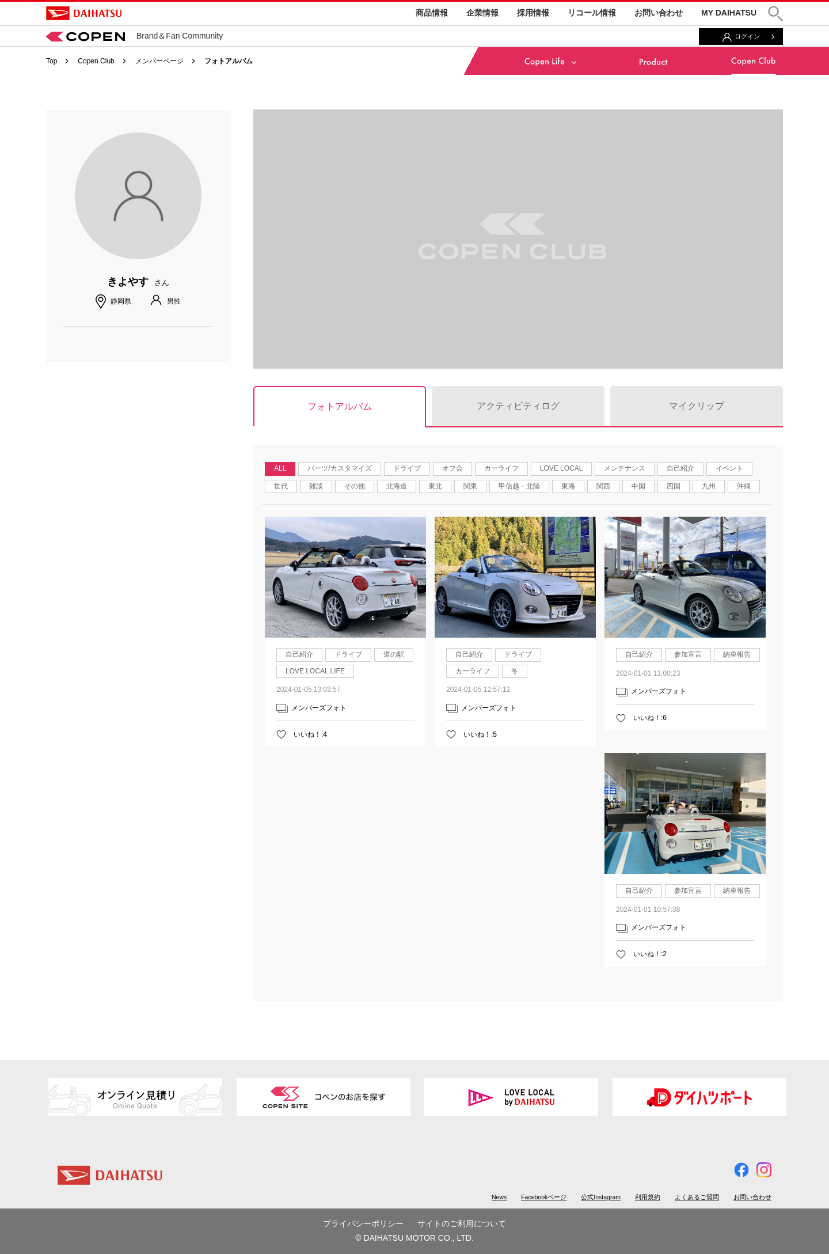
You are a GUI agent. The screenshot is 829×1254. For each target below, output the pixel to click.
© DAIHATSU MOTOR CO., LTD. (414, 1237)
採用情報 (533, 12)
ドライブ (407, 468)
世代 (281, 486)
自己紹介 (680, 468)
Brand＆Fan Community (134, 35)
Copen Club (96, 61)
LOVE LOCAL (561, 468)
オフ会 (452, 468)
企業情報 (482, 12)
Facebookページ (543, 1197)
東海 (568, 486)
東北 (435, 486)
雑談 (316, 486)
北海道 (396, 486)
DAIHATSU (83, 13)
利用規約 (647, 1197)
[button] (775, 13)
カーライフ (501, 468)
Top (51, 61)
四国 (673, 486)
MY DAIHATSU (728, 12)
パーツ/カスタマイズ (339, 468)
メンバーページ (159, 61)
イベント (729, 468)
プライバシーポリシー (363, 1223)
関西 (603, 486)
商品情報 (432, 12)
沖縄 (744, 486)
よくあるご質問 (697, 1197)
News (499, 1197)
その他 (354, 486)
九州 (709, 486)
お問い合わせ (658, 12)
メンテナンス (624, 468)
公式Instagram (601, 1197)
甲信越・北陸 (519, 486)
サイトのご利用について (461, 1223)
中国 (638, 486)
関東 (470, 486)
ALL (280, 468)
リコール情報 (592, 12)
